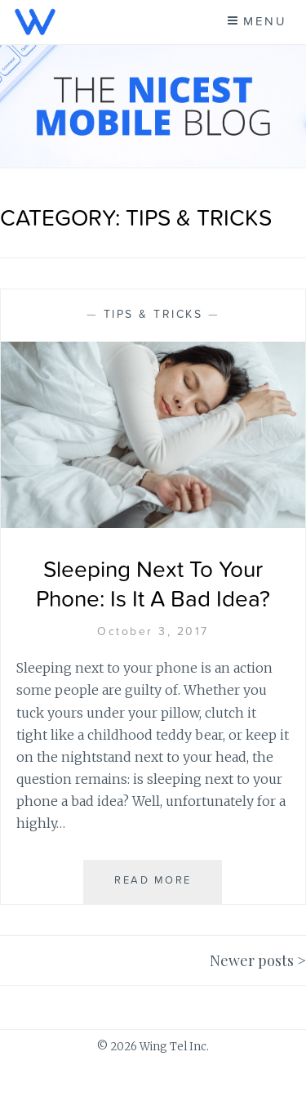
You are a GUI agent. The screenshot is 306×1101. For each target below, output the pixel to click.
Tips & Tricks (153, 314)
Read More (158, 888)
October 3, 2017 (153, 632)
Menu (264, 22)
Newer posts (252, 960)
